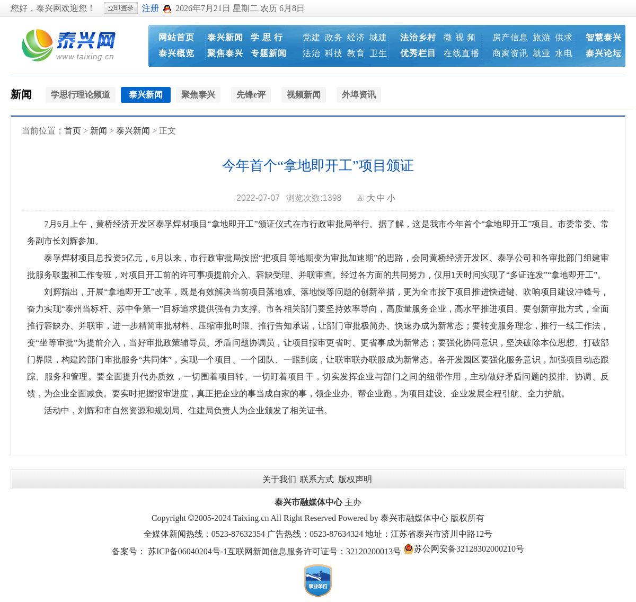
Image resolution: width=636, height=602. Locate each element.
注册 (150, 8)
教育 (356, 53)
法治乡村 (418, 37)
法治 (312, 53)
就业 (542, 53)
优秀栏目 (418, 53)
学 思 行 (267, 37)
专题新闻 (269, 53)
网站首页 (176, 37)
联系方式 (317, 479)
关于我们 (279, 479)
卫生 (378, 53)
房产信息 (510, 37)
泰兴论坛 (604, 53)
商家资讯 (510, 53)
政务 (334, 37)
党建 (312, 37)
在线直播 (462, 53)
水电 (564, 53)
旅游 (542, 37)
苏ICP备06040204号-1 (187, 551)
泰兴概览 (176, 53)
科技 (334, 53)
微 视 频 (460, 37)
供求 (564, 37)
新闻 (21, 94)
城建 (378, 37)
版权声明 (355, 479)
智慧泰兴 (604, 37)
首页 (72, 130)
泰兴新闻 (225, 37)
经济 (356, 37)
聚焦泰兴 (225, 53)
